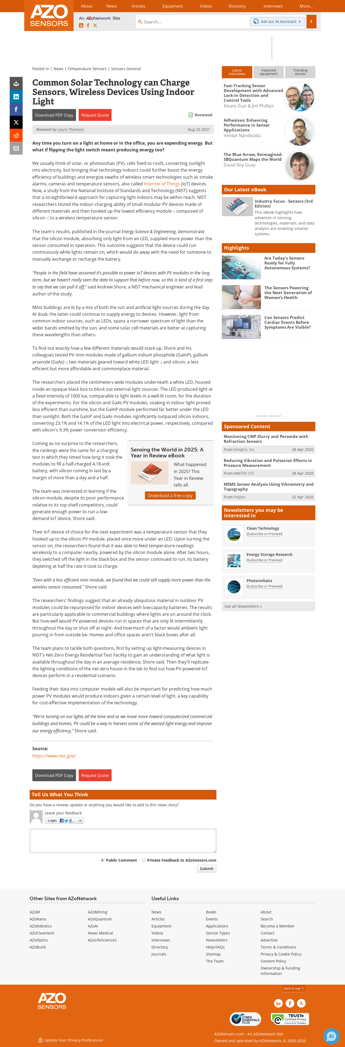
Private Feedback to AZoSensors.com (181, 860)
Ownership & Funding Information (280, 971)
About (266, 912)
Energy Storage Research (269, 554)
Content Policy (273, 961)
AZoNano (38, 919)
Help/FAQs (215, 947)
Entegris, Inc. (244, 449)
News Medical (100, 933)
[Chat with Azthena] (331, 1036)
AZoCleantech (42, 933)
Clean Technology (263, 528)
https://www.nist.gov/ (54, 756)
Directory (159, 947)
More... (306, 6)
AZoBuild (38, 947)
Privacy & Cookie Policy (281, 954)
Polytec (240, 496)
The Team (215, 961)
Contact (267, 933)
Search (267, 919)
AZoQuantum (100, 919)
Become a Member (278, 926)
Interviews (160, 940)
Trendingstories (300, 72)
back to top (294, 988)
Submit (206, 868)
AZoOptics (39, 940)
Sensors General (126, 68)
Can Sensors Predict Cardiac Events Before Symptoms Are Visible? (287, 322)
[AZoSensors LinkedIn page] (81, 26)
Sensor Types (218, 933)
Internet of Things (162, 184)
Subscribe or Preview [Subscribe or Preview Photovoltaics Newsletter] (264, 586)
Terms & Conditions (278, 947)
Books (211, 912)
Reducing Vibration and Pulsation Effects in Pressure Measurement (268, 463)
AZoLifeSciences (102, 940)
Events (212, 919)
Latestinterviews (237, 72)
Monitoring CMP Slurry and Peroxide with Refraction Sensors (266, 439)
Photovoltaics (259, 580)
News (58, 68)
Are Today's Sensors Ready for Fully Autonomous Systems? (287, 262)
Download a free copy (170, 495)
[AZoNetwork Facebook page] (88, 26)
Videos (157, 933)
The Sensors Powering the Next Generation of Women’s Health (288, 292)
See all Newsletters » (243, 606)
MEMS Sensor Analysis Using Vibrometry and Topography (269, 486)
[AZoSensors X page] (95, 26)
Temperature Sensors (87, 68)
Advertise (269, 940)
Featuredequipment (269, 72)
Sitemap (213, 954)
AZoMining (97, 912)
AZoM (35, 912)
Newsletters (216, 940)
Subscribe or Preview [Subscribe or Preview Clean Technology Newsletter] (264, 533)
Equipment (161, 926)
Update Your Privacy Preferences (70, 1040)
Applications (217, 926)
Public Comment (121, 860)
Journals (158, 954)
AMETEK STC (244, 473)
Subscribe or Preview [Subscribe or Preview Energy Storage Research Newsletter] (264, 560)
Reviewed (203, 114)
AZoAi (93, 926)
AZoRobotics (41, 926)
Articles (158, 919)
